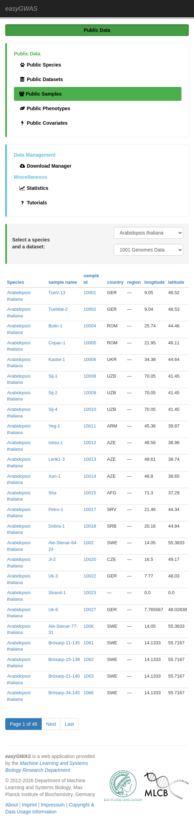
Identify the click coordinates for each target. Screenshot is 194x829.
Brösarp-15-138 (64, 659)
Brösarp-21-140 (64, 676)
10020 (89, 559)
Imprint (29, 805)
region (134, 282)
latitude (176, 282)
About (11, 805)
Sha (52, 492)
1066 (88, 692)
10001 (89, 292)
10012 (89, 442)
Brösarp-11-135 (64, 642)
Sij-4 (52, 409)
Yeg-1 (54, 426)
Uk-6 (53, 609)
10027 (89, 609)
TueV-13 (56, 292)
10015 (89, 492)
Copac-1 (56, 342)
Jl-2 (52, 559)
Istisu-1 (55, 442)
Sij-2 (52, 392)
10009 (89, 392)
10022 (89, 576)
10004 (89, 325)
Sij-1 (52, 376)
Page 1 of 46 (23, 724)
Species (15, 282)
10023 (89, 592)
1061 (88, 642)
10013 (89, 459)
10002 (89, 309)
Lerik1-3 (56, 459)
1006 (88, 626)
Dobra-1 (56, 526)
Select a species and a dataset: (31, 243)
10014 (89, 476)
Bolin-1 (55, 325)
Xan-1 (54, 476)
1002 (88, 542)
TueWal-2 (57, 309)
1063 (88, 676)
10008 (89, 376)
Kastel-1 (56, 359)
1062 (88, 659)
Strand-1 (57, 592)
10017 (89, 509)
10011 (89, 426)
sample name (62, 282)
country (115, 282)
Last (69, 724)
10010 (89, 409)
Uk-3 (53, 576)
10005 (89, 342)
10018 (89, 526)
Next (51, 724)
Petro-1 (55, 509)
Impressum (53, 805)
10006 (89, 359)
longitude (154, 282)
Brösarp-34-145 (64, 692)
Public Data (97, 30)
